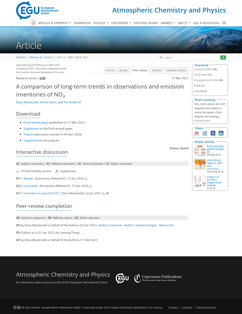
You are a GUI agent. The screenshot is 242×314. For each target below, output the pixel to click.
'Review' (28, 178)
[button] (161, 57)
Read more (203, 120)
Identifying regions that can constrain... (214, 164)
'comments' (30, 186)
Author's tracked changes (140, 225)
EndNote (201, 91)
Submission (82, 23)
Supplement (31, 128)
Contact (173, 307)
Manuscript (166, 225)
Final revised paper (36, 122)
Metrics (157, 70)
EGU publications (206, 23)
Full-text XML (204, 74)
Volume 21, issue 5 (41, 57)
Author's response (110, 225)
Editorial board (146, 23)
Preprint (29, 134)
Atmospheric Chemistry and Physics (169, 9)
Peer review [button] (120, 23)
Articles (21, 57)
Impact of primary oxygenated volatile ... (214, 181)
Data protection (206, 307)
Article (110, 70)
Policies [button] (100, 23)
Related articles (176, 70)
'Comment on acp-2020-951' (41, 193)
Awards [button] (167, 23)
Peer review (139, 70)
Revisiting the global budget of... (215, 149)
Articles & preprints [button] (53, 23)
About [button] (183, 23)
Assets (123, 70)
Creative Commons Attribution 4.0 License (135, 307)
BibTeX (200, 85)
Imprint (187, 307)
